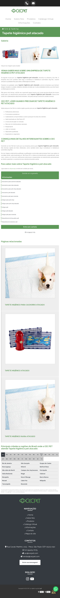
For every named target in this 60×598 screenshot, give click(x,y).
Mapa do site (30, 534)
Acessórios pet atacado (8, 192)
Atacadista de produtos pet (9, 222)
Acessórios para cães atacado (10, 185)
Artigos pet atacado (7, 211)
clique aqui (12, 168)
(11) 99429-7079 (30, 232)
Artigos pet (5, 207)
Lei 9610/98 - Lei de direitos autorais (14, 492)
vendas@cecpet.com (30, 556)
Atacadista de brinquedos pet (10, 218)
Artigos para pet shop (8, 200)
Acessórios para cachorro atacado (11, 181)
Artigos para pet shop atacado (10, 203)
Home (8, 19)
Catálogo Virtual (45, 19)
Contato (37, 23)
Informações (24, 23)
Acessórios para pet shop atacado (11, 189)
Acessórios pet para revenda (10, 196)
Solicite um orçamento (30, 173)
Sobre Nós (19, 19)
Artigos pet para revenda (9, 214)
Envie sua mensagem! (30, 562)
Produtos (31, 19)
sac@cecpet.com (30, 553)
